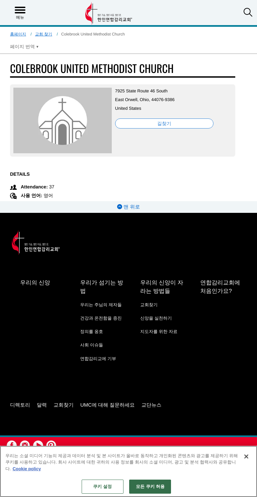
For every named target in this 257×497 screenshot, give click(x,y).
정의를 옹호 (91, 331)
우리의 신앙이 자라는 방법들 (161, 286)
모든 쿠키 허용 (150, 486)
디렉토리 (20, 405)
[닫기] (246, 456)
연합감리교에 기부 (98, 358)
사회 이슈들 (91, 344)
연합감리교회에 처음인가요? (220, 286)
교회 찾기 (43, 34)
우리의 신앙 (35, 282)
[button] (248, 13)
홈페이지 (18, 34)
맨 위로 (128, 207)
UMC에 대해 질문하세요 (107, 405)
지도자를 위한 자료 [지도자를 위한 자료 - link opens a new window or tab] (158, 331)
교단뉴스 (152, 405)
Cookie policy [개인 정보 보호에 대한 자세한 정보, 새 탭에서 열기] (27, 468)
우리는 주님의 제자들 (100, 304)
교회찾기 (149, 304)
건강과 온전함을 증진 (100, 318)
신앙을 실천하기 (156, 318)
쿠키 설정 (102, 486)
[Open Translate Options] (24, 47)
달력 (42, 405)
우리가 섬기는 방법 (101, 286)
